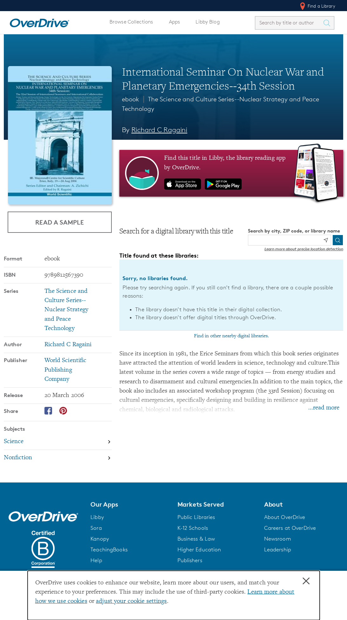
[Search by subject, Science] (58, 442)
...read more (323, 408)
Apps (174, 22)
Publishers (189, 560)
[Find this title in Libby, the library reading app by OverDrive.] (231, 173)
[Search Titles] (328, 23)
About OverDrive (284, 517)
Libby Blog (207, 22)
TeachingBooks (109, 549)
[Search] (338, 240)
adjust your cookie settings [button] (131, 601)
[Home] (39, 21)
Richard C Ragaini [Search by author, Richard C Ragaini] (159, 130)
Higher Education (199, 549)
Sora (96, 528)
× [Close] (306, 581)
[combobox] (289, 23)
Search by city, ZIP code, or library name (294, 231)
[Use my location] (326, 240)
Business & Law (196, 539)
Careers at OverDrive (290, 528)
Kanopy (99, 539)
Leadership (277, 549)
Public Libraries (196, 517)
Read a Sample (59, 222)
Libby (97, 517)
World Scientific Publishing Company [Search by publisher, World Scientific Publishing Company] (65, 370)
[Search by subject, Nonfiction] (58, 458)
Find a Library (317, 6)
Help (96, 560)
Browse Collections (131, 22)
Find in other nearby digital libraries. (231, 336)
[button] (130, 504)
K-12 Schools (192, 528)
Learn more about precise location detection (303, 248)
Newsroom (277, 539)
